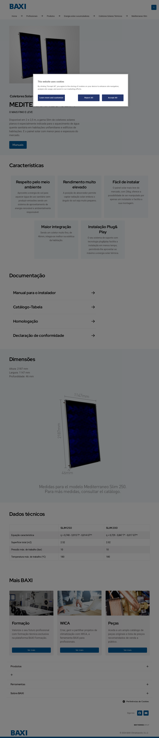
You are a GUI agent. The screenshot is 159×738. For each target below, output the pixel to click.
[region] (80, 90)
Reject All (89, 98)
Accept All (112, 98)
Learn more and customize (51, 98)
